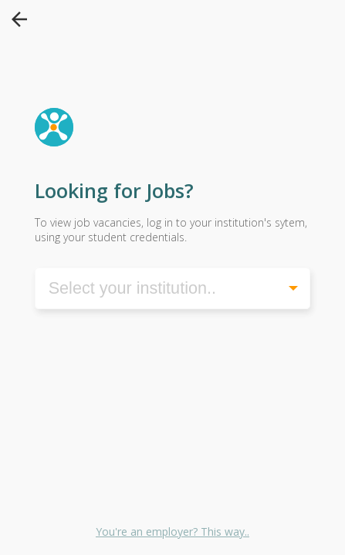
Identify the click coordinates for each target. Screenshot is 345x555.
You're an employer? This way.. (172, 531)
